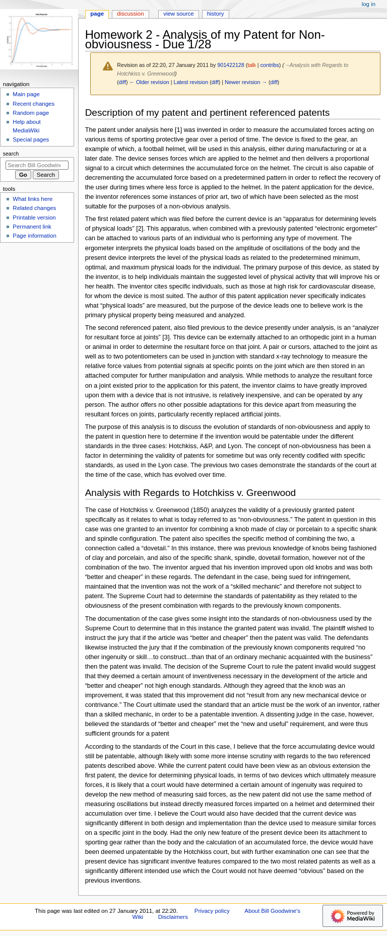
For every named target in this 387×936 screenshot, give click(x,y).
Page (97, 14)
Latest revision (190, 82)
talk (251, 65)
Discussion (130, 14)
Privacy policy (212, 911)
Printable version (34, 217)
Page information (34, 236)
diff (122, 82)
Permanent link (32, 227)
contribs (270, 65)
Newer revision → (246, 82)
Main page (26, 94)
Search (11, 154)
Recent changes (33, 104)
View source (178, 14)
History (215, 14)
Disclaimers (173, 917)
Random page (31, 113)
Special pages (31, 139)
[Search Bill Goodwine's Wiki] (37, 165)
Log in (368, 4)
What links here (32, 199)
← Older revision (149, 82)
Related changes (34, 208)
